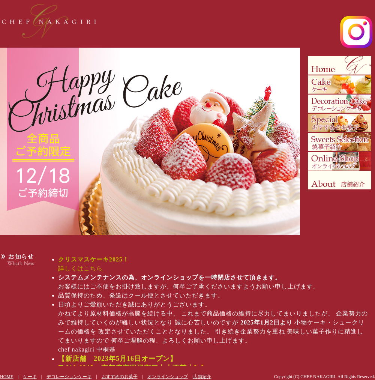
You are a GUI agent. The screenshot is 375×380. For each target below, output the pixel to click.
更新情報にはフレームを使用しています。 (206, 309)
